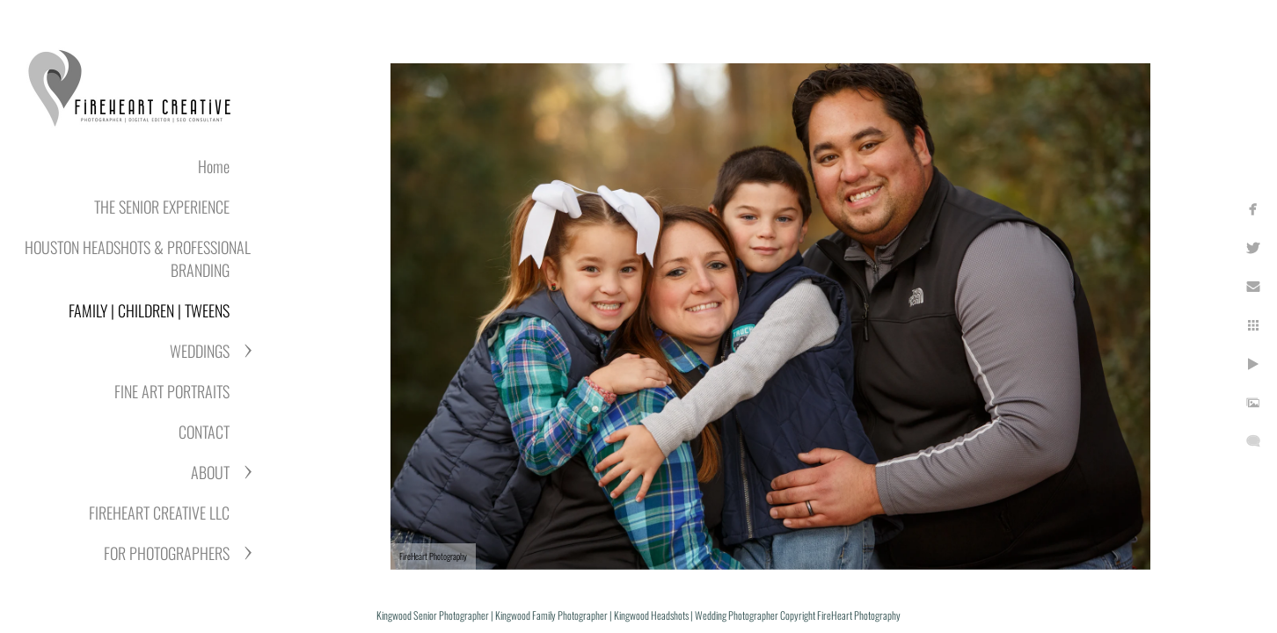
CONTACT (204, 431)
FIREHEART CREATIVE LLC (159, 512)
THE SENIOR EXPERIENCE (162, 206)
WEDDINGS (200, 350)
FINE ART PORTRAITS (172, 391)
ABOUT (210, 472)
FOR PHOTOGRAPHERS (167, 553)
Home (214, 166)
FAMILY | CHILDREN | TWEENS (149, 310)
